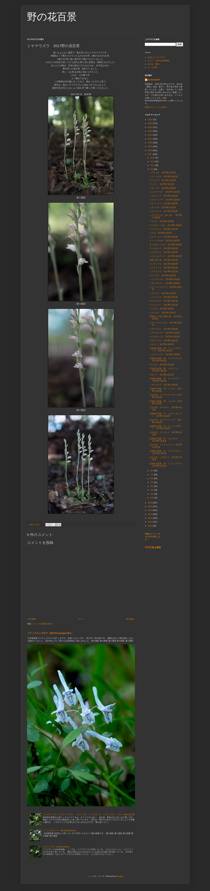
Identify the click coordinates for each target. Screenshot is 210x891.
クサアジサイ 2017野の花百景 (164, 329)
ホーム (81, 619)
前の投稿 (130, 619)
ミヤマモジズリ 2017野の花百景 (165, 333)
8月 (152, 471)
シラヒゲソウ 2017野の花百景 (164, 196)
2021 (150, 139)
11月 (152, 161)
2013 (150, 514)
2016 (150, 503)
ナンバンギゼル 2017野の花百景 (165, 240)
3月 (152, 490)
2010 (150, 526)
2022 (150, 135)
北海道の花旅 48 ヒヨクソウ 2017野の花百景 (164, 369)
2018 (150, 150)
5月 (152, 482)
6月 (152, 478)
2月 (152, 494)
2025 (150, 123)
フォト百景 (152, 67)
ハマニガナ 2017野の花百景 (163, 172)
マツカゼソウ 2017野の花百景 (164, 248)
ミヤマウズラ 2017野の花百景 (164, 271)
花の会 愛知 (153, 64)
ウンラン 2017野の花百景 (162, 184)
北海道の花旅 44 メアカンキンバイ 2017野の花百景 (165, 414)
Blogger (119, 876)
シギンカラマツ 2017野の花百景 (165, 283)
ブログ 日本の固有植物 (158, 60)
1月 (152, 498)
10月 (152, 165)
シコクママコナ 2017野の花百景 (165, 192)
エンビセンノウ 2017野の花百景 (165, 336)
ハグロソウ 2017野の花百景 (163, 293)
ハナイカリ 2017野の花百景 (163, 312)
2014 (150, 510)
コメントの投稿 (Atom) (42, 624)
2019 (150, 146)
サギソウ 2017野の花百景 (162, 375)
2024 (150, 127)
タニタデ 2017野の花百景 (162, 365)
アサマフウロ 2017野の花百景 (164, 340)
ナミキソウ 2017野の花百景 (163, 180)
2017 (150, 154)
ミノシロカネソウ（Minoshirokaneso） (60, 830)
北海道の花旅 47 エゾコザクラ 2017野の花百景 (165, 379)
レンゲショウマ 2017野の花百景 (165, 354)
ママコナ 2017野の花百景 (162, 221)
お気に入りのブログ (156, 57)
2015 (150, 506)
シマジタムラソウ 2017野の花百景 (166, 256)
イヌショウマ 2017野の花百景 (164, 211)
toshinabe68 (154, 80)
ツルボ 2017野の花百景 (161, 233)
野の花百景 (52, 16)
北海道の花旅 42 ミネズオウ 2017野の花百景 (164, 439)
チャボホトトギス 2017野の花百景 (166, 225)
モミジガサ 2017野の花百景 (163, 275)
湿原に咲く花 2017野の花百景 (164, 260)
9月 (152, 169)
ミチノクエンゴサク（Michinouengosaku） (50, 633)
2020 (150, 143)
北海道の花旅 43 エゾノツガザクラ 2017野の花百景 (165, 427)
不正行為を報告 (153, 547)
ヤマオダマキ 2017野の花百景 (164, 301)
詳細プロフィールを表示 (156, 107)
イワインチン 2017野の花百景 (164, 305)
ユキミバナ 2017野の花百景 (163, 207)
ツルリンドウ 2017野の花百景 (164, 203)
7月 (152, 474)
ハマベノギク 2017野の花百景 (164, 176)
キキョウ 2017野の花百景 (162, 344)
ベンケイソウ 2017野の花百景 (164, 268)
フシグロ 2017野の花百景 (162, 309)
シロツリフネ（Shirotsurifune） (57, 847)
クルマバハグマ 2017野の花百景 (165, 200)
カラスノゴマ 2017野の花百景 (164, 237)
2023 (150, 131)
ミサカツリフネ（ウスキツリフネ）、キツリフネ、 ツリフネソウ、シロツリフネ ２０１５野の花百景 (88, 814)
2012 (150, 518)
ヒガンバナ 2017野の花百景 (163, 188)
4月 (152, 486)
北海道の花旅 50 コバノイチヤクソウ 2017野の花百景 (165, 349)
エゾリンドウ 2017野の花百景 (164, 264)
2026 (150, 119)
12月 (152, 158)
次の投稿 (32, 619)
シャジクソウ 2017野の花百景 (164, 297)
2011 (150, 522)
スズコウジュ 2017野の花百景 (164, 229)
